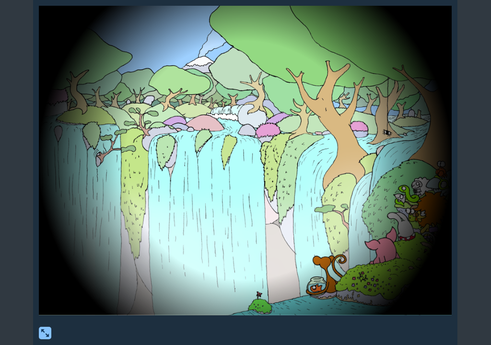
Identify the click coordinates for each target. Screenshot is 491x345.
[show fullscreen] (45, 333)
